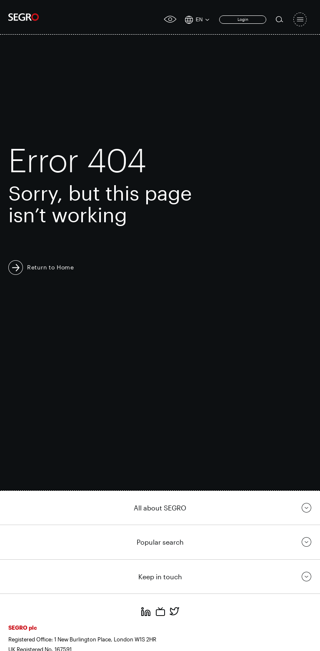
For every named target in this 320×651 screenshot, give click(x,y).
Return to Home (50, 267)
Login (243, 19)
